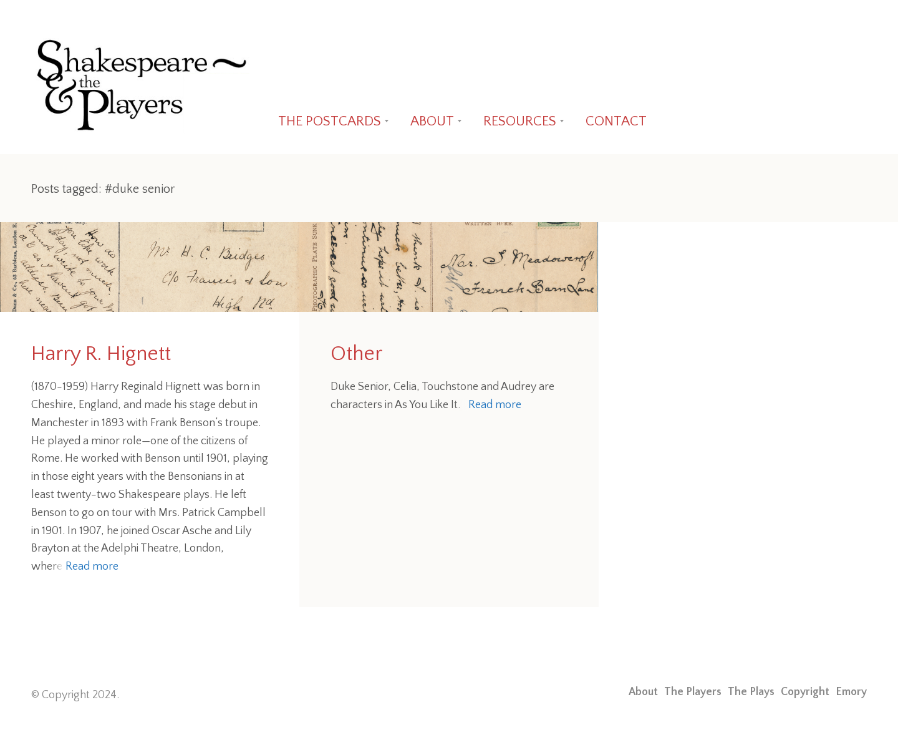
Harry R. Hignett (101, 354)
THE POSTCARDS (329, 121)
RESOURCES (519, 121)
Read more (91, 566)
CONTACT (616, 121)
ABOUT (432, 121)
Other (356, 354)
